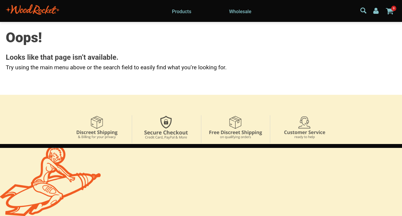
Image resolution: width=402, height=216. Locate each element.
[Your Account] (376, 10)
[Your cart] (390, 10)
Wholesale (240, 11)
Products (181, 11)
